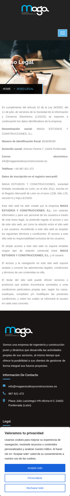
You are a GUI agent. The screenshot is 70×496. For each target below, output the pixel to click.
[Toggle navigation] (62, 33)
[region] (35, 461)
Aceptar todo (35, 468)
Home (7, 88)
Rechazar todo (35, 488)
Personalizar (35, 478)
